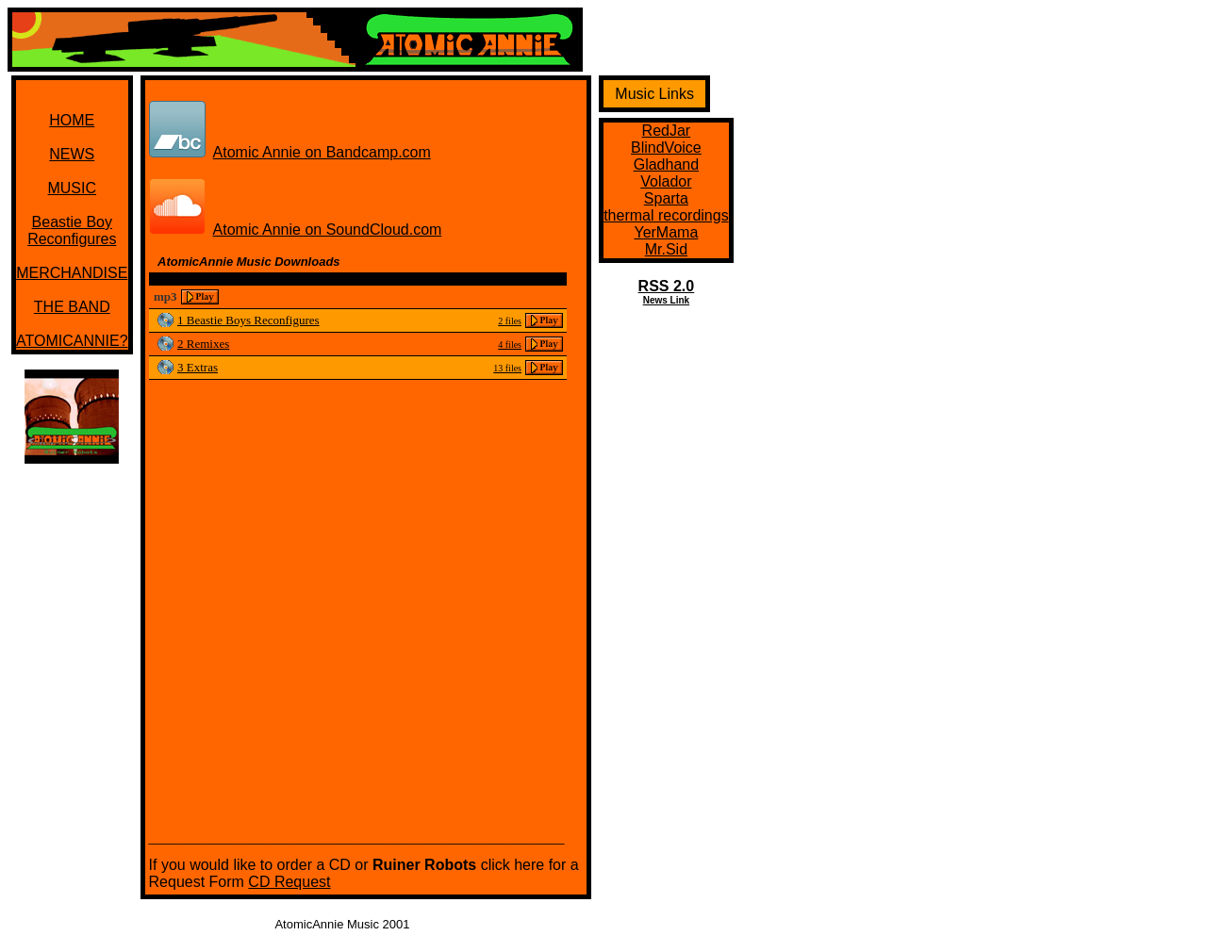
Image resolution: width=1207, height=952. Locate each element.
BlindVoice (666, 148)
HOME (71, 120)
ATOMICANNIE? (72, 341)
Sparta (666, 198)
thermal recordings (666, 215)
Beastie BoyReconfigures (71, 230)
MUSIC (71, 188)
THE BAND (72, 307)
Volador (665, 181)
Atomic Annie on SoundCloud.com (327, 230)
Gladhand (666, 164)
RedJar (666, 131)
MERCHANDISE (71, 273)
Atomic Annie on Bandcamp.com (322, 152)
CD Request (289, 882)
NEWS (71, 154)
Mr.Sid (666, 249)
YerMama (666, 232)
